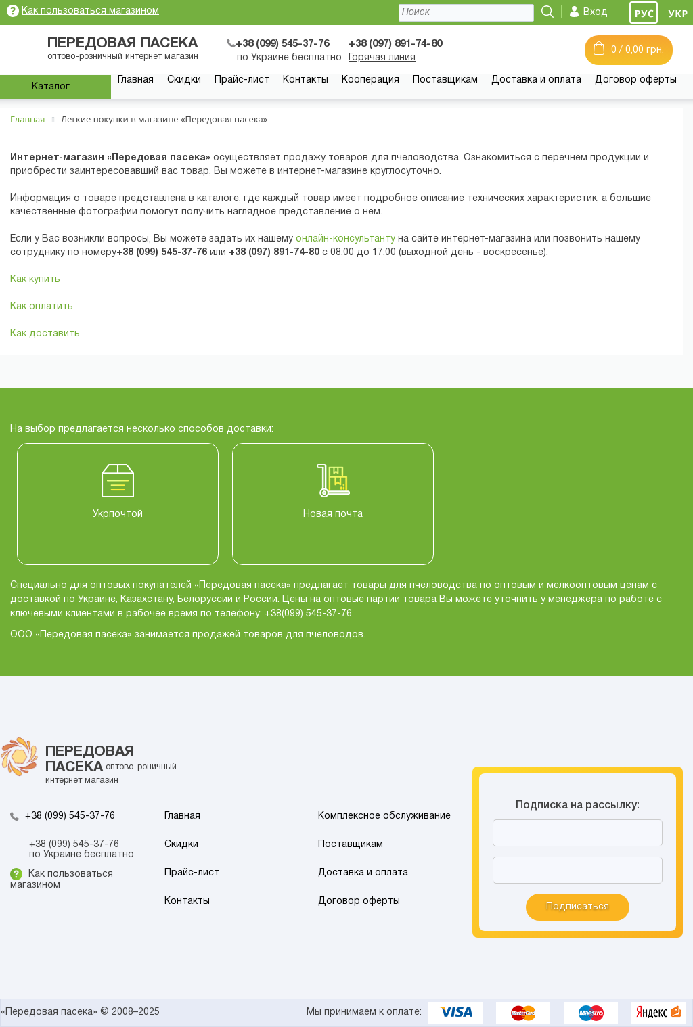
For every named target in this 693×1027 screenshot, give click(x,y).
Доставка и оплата (536, 80)
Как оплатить (41, 306)
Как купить (35, 279)
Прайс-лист (242, 80)
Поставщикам (445, 80)
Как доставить (45, 333)
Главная (136, 80)
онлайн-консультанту (345, 239)
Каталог (51, 87)
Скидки (184, 80)
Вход (595, 12)
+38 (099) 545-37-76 (70, 816)
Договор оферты (636, 80)
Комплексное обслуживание (384, 816)
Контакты (305, 80)
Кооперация (370, 80)
